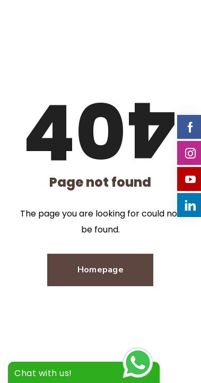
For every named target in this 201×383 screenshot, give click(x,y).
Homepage (100, 270)
